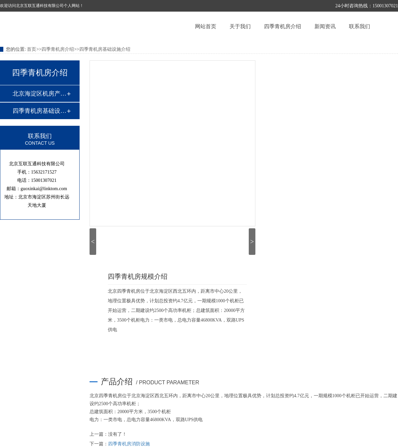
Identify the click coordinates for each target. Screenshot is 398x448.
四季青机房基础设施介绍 (104, 49)
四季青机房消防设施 (129, 443)
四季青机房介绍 (282, 26)
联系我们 (359, 26)
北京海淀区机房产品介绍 (39, 93)
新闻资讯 (325, 26)
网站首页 (205, 26)
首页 (31, 49)
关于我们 (240, 26)
